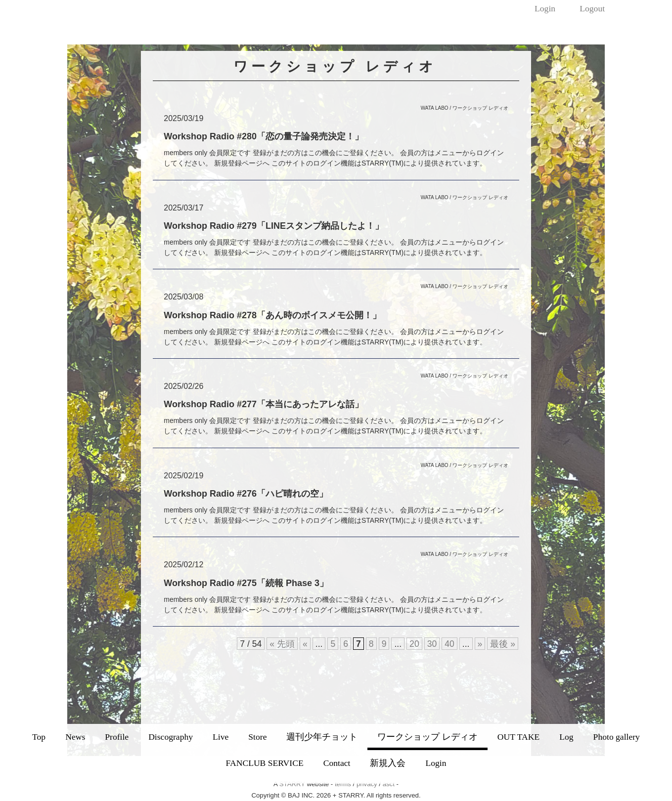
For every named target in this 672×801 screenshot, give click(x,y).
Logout (592, 8)
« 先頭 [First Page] (282, 644)
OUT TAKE (518, 737)
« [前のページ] (305, 644)
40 (449, 644)
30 (432, 644)
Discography (170, 737)
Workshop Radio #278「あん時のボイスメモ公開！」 (272, 315)
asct (389, 784)
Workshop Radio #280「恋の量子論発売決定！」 (263, 136)
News (75, 737)
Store (257, 737)
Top (38, 737)
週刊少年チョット (322, 737)
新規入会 (387, 763)
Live (220, 737)
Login (545, 8)
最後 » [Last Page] (502, 644)
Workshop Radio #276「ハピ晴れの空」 (246, 494)
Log (566, 737)
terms (343, 784)
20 (414, 644)
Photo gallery (616, 737)
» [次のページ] (480, 644)
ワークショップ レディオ (427, 737)
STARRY (292, 784)
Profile (117, 737)
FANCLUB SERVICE (265, 763)
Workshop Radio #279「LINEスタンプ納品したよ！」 (274, 226)
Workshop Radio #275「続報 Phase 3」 (246, 583)
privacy (367, 784)
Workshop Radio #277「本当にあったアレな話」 (263, 404)
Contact (337, 763)
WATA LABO (434, 108)
